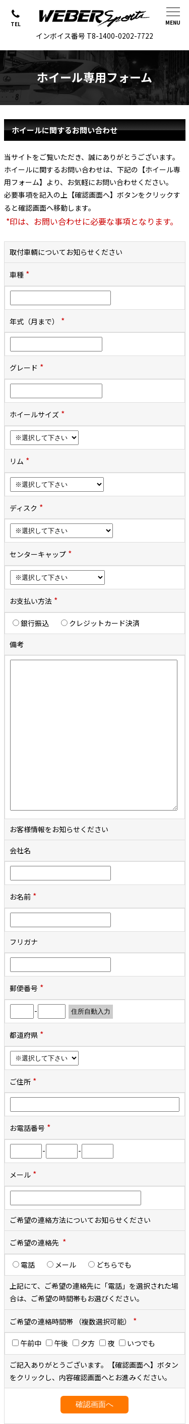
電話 (27, 1265)
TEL (16, 24)
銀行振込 (34, 623)
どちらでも (113, 1265)
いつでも (137, 1343)
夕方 (84, 1343)
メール (65, 1265)
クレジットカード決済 (104, 623)
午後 (57, 1343)
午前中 (26, 1343)
